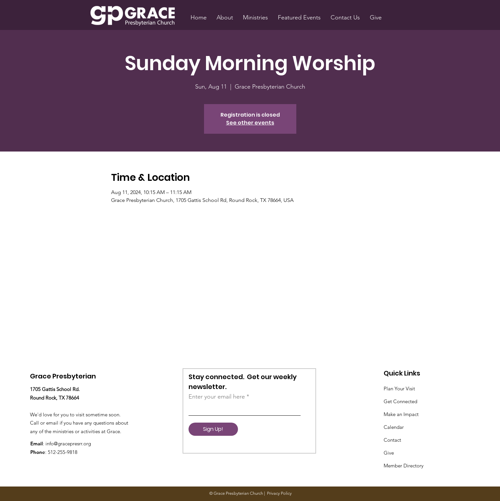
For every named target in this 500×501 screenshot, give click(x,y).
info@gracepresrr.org (68, 443)
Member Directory (404, 465)
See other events (250, 122)
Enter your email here (217, 397)
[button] (225, 17)
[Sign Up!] (213, 429)
